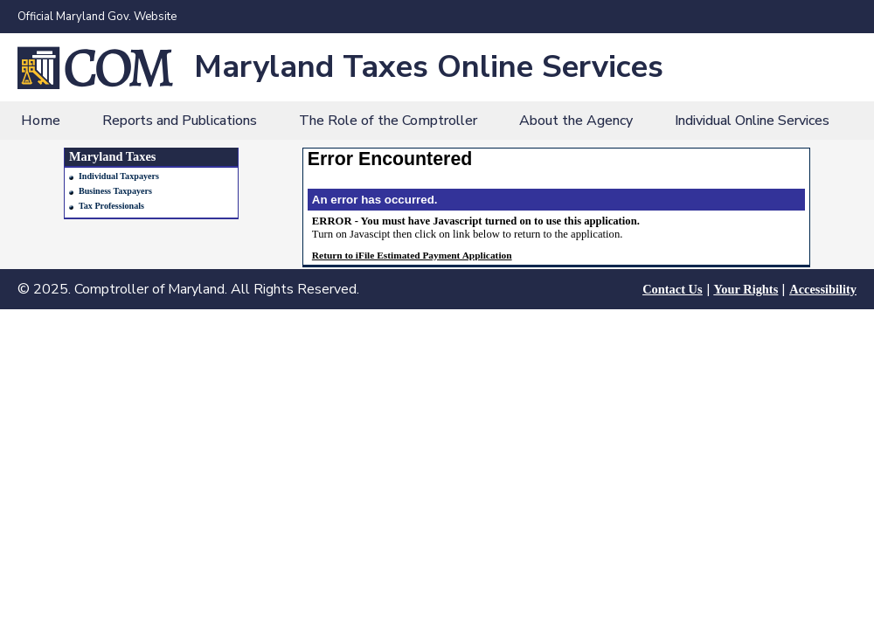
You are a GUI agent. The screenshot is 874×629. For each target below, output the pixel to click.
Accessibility (823, 289)
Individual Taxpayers (119, 176)
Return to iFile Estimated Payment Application (412, 255)
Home (40, 120)
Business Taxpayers (115, 191)
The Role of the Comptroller (388, 120)
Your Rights (746, 289)
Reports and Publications (179, 120)
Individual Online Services (752, 120)
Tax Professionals (111, 206)
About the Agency (576, 120)
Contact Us (672, 289)
